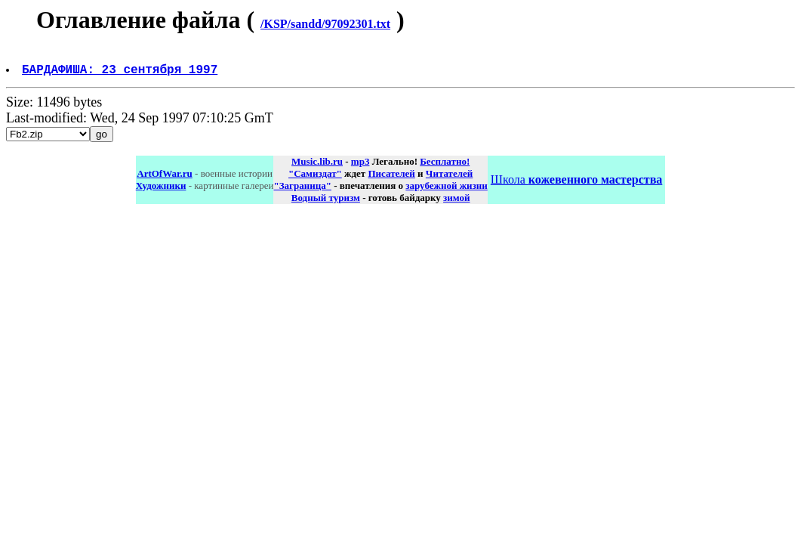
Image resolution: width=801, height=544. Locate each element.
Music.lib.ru (317, 167)
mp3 (360, 167)
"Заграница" (302, 191)
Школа (576, 185)
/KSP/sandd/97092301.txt (325, 23)
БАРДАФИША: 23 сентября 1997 (121, 74)
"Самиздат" (315, 179)
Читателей (449, 179)
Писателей (391, 179)
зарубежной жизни (446, 191)
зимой (456, 203)
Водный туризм (325, 203)
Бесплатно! (445, 167)
